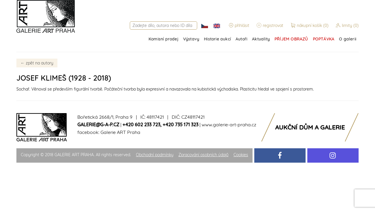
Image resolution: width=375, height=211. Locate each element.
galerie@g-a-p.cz (98, 124)
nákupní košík (310, 25)
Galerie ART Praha (120, 132)
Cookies (240, 154)
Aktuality (261, 39)
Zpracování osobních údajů (203, 154)
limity (347, 25)
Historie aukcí (217, 39)
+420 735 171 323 (180, 124)
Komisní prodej (163, 39)
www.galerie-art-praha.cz (229, 124)
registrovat (270, 25)
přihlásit (239, 25)
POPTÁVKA (324, 39)
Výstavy (191, 39)
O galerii (347, 39)
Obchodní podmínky (154, 154)
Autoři (241, 39)
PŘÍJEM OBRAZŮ (291, 39)
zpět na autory (37, 63)
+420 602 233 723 (141, 124)
